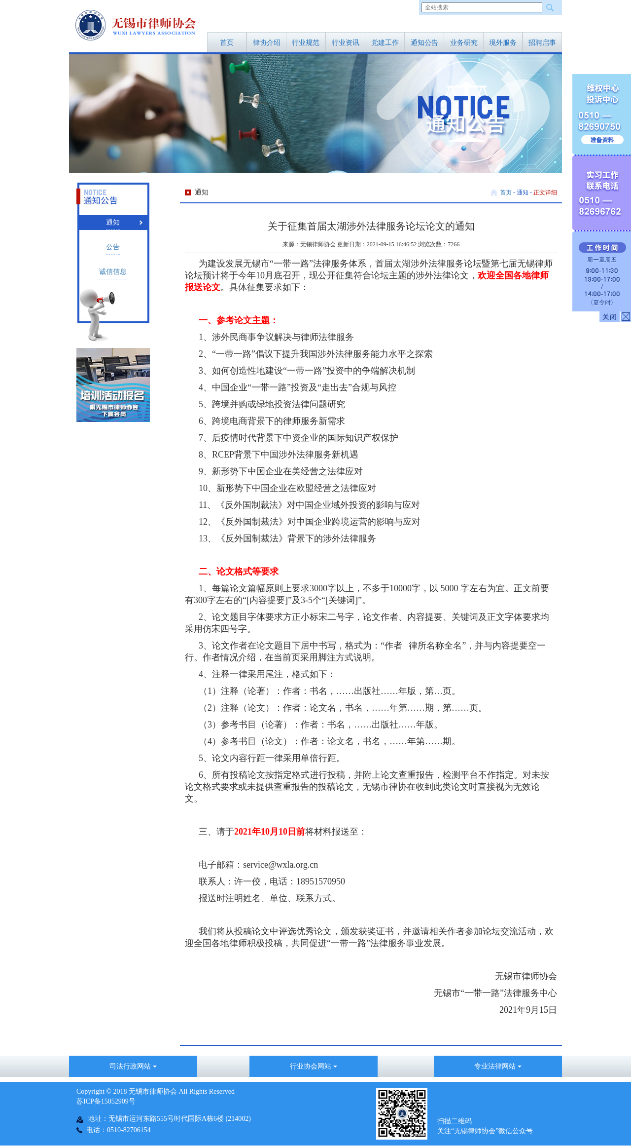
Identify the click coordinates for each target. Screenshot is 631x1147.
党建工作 (385, 42)
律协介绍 (266, 42)
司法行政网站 (133, 1066)
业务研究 (464, 42)
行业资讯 (345, 42)
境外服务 (503, 42)
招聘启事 (542, 42)
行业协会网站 (313, 1066)
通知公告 (424, 42)
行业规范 (305, 42)
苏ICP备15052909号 (106, 1101)
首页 (227, 42)
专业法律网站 (498, 1066)
